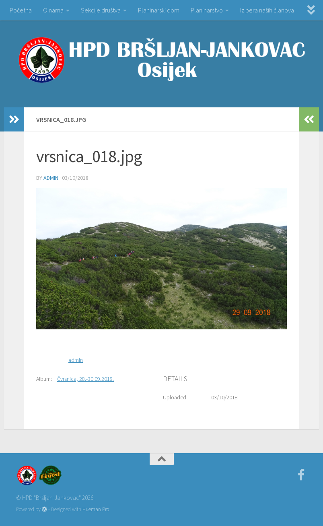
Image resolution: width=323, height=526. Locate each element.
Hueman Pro (95, 509)
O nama (53, 10)
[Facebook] (301, 475)
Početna (21, 10)
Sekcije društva (101, 10)
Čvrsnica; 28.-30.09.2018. (85, 378)
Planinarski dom (158, 10)
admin (50, 177)
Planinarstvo (207, 10)
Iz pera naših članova (267, 10)
